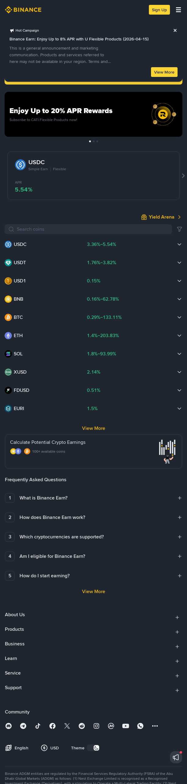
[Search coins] (92, 229)
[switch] (93, 747)
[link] (118, 27)
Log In (93, 77)
